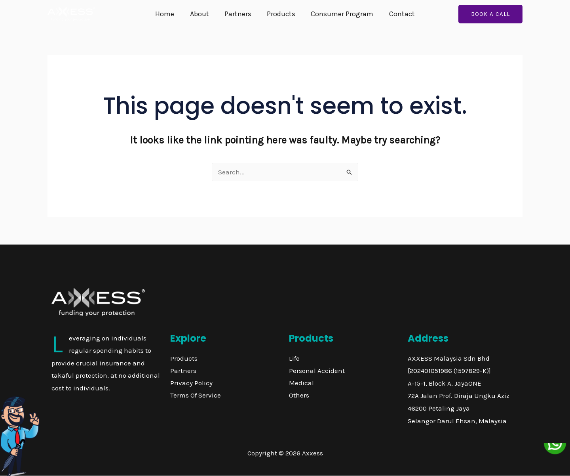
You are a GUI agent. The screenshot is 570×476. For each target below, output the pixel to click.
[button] (490, 14)
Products (280, 14)
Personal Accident (317, 371)
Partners (238, 14)
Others (299, 395)
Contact (399, 14)
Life (294, 358)
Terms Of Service (195, 395)
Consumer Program (340, 14)
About (201, 14)
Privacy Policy (191, 383)
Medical (301, 383)
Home (168, 14)
